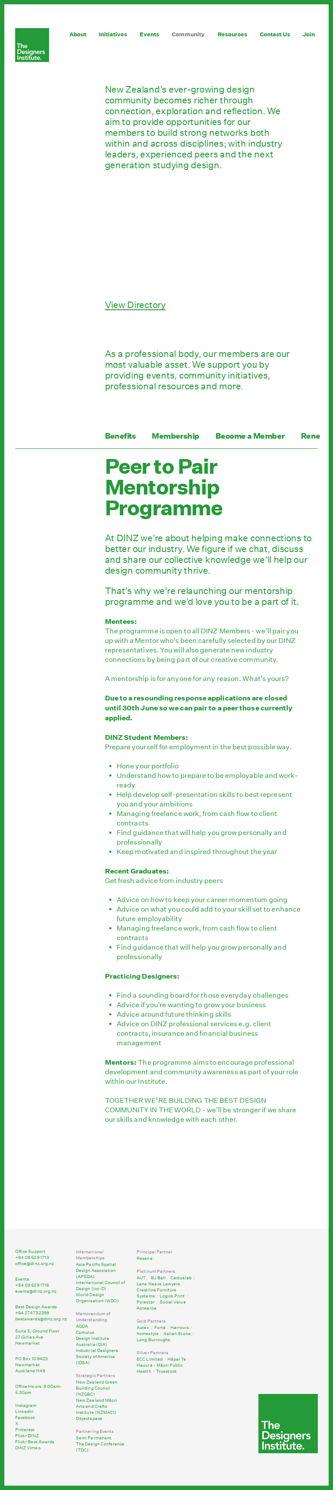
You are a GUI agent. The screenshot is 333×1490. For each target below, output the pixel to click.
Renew (313, 436)
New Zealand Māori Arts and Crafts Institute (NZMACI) (96, 1406)
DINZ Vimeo (28, 1448)
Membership (175, 436)
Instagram (26, 1406)
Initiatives (113, 34)
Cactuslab (181, 1278)
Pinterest (25, 1430)
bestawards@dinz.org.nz (41, 1319)
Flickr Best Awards (34, 1442)
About (77, 34)
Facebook (25, 1418)
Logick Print (172, 1296)
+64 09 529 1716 (32, 1285)
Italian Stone (177, 1334)
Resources (232, 34)
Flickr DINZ (27, 1436)
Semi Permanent (93, 1438)
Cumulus (85, 1332)
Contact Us (275, 34)
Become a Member (250, 436)
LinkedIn (24, 1412)
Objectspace (89, 1419)
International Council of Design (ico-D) (100, 1286)
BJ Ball (158, 1278)
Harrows (179, 1328)
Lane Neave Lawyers (158, 1284)
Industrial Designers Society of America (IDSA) (97, 1357)
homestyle (148, 1334)
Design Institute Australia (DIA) (92, 1342)
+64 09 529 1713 (32, 1258)
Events (149, 34)
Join (309, 34)
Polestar (145, 1302)
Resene (144, 1259)
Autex (143, 1328)
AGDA (82, 1326)
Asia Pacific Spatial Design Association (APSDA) (96, 1271)
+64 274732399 (32, 1313)
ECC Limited (150, 1359)
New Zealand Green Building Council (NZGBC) (97, 1388)
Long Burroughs (153, 1340)
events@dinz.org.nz (35, 1291)
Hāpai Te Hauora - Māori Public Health (161, 1365)
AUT (141, 1278)
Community (188, 34)
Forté (160, 1328)
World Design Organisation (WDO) (97, 1298)
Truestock (166, 1371)
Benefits (120, 436)
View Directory (135, 304)
